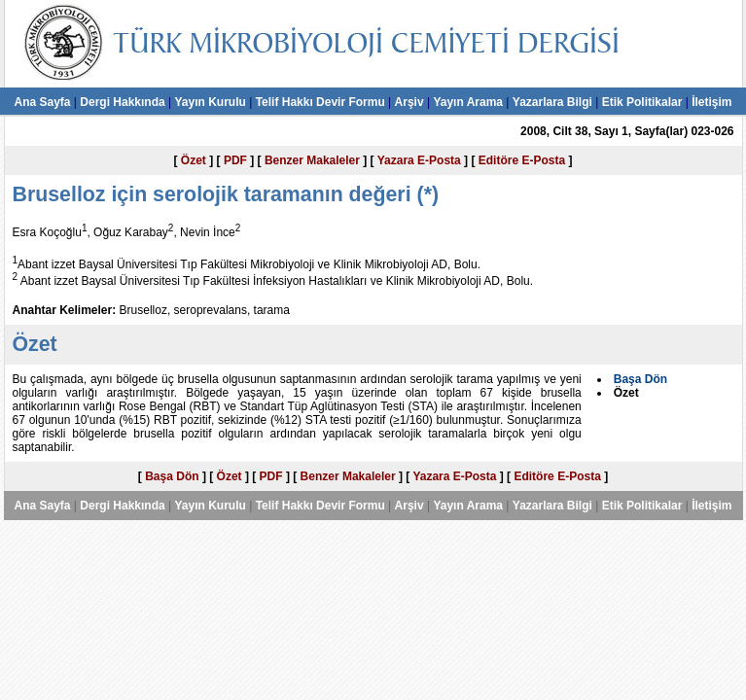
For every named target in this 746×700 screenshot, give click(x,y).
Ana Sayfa (42, 102)
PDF (235, 160)
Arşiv (409, 102)
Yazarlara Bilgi (552, 102)
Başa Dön (171, 476)
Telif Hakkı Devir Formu (320, 102)
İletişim (711, 102)
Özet (193, 160)
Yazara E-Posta (419, 160)
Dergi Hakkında (122, 102)
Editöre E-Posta (522, 160)
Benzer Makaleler (312, 160)
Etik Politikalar (642, 102)
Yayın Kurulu (209, 102)
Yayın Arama (468, 102)
